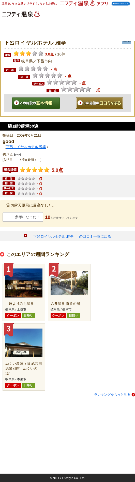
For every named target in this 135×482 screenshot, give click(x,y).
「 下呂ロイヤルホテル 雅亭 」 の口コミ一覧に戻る (70, 236)
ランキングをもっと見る (112, 394)
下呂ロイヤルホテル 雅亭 (26, 147)
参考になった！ (27, 217)
